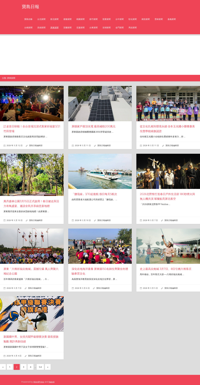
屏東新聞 (54, 27)
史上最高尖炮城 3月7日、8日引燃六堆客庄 (165, 269)
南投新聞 (146, 19)
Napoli (51, 381)
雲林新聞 (159, 19)
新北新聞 (54, 19)
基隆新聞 (67, 19)
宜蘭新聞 (67, 27)
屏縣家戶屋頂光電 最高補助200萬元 (93, 126)
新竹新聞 (93, 19)
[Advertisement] (100, 54)
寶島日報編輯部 (35, 145)
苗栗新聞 (106, 19)
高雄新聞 (41, 27)
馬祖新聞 (132, 27)
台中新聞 (119, 19)
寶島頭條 (28, 19)
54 (40, 366)
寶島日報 (30, 6)
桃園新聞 (80, 19)
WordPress (38, 381)
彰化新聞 (132, 19)
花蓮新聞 (80, 27)
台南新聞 (28, 27)
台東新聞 (93, 27)
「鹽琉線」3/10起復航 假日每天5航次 (94, 194)
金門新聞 (119, 27)
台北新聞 (41, 19)
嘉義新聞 (172, 19)
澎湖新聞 (106, 27)
